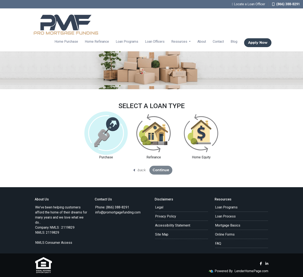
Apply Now (257, 43)
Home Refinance (97, 42)
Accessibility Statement (172, 225)
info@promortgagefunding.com (118, 212)
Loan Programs (127, 42)
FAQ (218, 243)
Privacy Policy (165, 216)
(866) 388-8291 (286, 4)
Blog (234, 42)
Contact (218, 42)
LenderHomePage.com (251, 271)
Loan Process (225, 216)
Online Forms (225, 234)
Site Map (161, 234)
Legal (159, 207)
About (201, 42)
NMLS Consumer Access (53, 243)
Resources (179, 42)
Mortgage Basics (227, 225)
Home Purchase (66, 42)
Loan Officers (155, 42)
